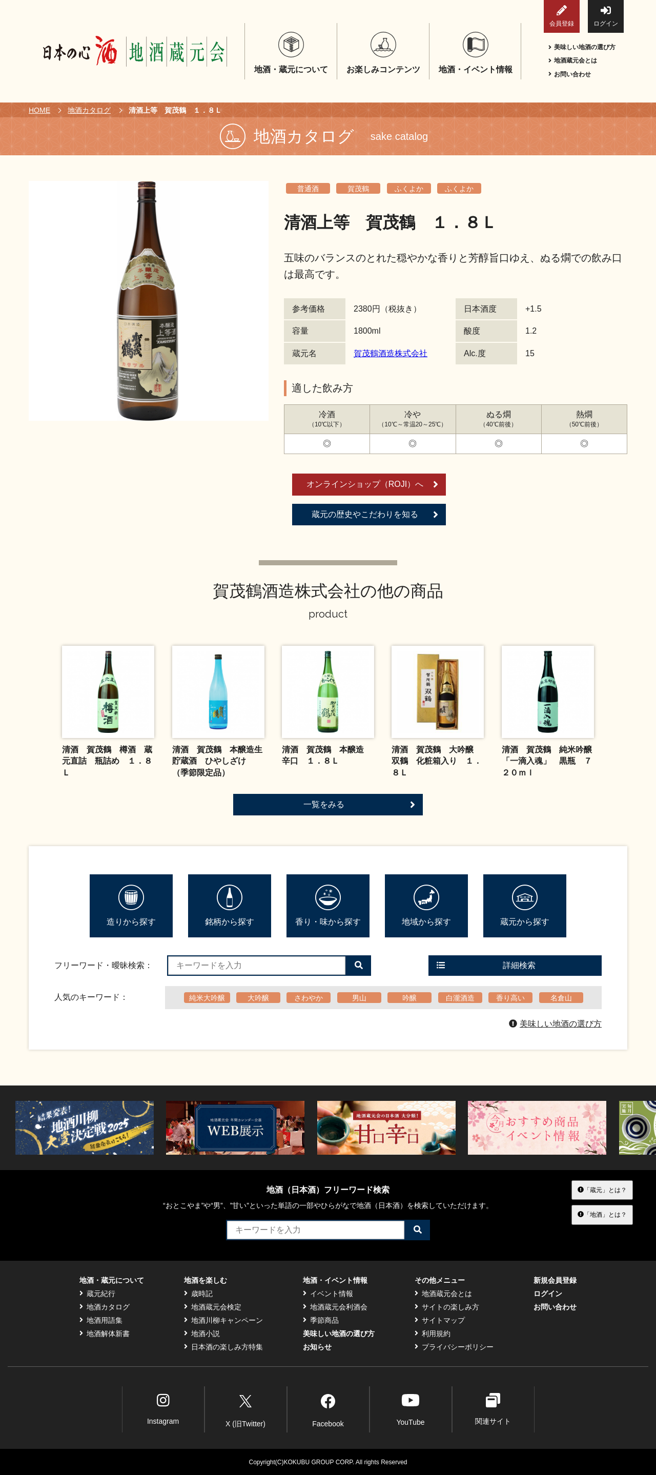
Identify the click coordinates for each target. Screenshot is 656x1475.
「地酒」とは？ (602, 1214)
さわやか (308, 998)
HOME (39, 110)
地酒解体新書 (104, 1333)
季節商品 (321, 1320)
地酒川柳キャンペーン (223, 1320)
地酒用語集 (100, 1320)
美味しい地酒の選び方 (582, 47)
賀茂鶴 (358, 189)
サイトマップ (440, 1320)
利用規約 (432, 1333)
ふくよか (409, 189)
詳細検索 (486, 965)
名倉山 (561, 998)
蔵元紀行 (97, 1293)
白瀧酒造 (460, 998)
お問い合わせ (569, 74)
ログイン (605, 16)
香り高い (510, 998)
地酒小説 (202, 1333)
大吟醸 (258, 998)
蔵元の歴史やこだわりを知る (375, 514)
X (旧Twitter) (245, 1409)
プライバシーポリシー (454, 1347)
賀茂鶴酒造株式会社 (390, 353)
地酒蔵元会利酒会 (335, 1307)
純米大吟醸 (207, 998)
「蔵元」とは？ (602, 1190)
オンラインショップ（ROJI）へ (372, 484)
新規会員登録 (555, 1280)
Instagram (163, 1409)
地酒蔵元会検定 (212, 1307)
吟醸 (409, 998)
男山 (359, 998)
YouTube (410, 1409)
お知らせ (317, 1347)
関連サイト (493, 1409)
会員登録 (561, 16)
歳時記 (198, 1293)
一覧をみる (359, 805)
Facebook (327, 1409)
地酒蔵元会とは (572, 60)
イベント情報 (328, 1293)
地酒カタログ (89, 110)
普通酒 (308, 189)
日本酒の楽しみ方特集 (223, 1347)
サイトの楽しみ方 (447, 1307)
